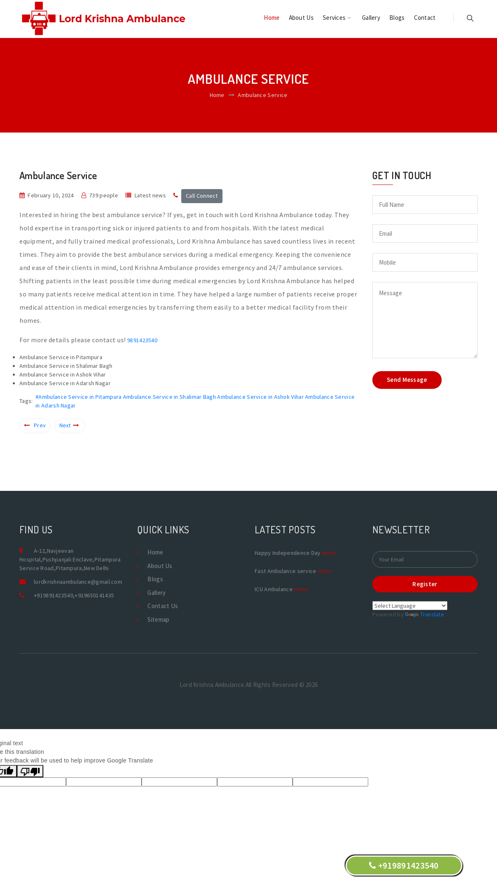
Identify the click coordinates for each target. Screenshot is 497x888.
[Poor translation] (30, 771)
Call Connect (202, 195)
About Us (301, 17)
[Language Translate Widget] (409, 605)
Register (424, 584)
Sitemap (158, 619)
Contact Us (162, 606)
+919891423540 (53, 595)
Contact (425, 17)
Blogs (397, 17)
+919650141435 (94, 595)
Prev (35, 425)
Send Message (407, 380)
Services (337, 17)
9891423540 (142, 340)
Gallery (371, 17)
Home (271, 17)
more (329, 552)
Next (69, 425)
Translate (424, 614)
